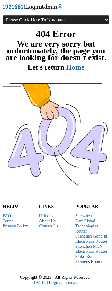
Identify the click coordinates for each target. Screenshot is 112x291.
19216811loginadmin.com (56, 282)
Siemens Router (89, 261)
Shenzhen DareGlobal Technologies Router (86, 223)
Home (75, 67)
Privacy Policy (15, 226)
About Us (47, 220)
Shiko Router (86, 256)
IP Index (46, 215)
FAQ (7, 215)
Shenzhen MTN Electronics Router (91, 249)
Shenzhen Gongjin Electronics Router (91, 239)
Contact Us (48, 226)
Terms (8, 220)
